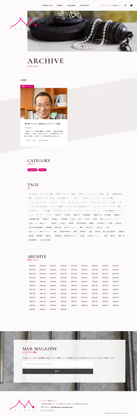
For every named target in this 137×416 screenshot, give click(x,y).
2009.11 (53, 309)
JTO (108, 194)
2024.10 (115, 266)
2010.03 (105, 305)
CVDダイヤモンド (62, 194)
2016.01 (116, 289)
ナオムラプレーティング (62, 211)
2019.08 (63, 281)
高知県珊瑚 (32, 240)
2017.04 (105, 285)
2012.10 (43, 301)
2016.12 (53, 289)
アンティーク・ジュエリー (38, 202)
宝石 (79, 219)
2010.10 (74, 305)
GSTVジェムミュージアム (88, 194)
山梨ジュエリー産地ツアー (38, 223)
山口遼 (94, 219)
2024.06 (53, 270)
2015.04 (63, 293)
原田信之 (55, 219)
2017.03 (115, 285)
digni (73, 194)
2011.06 (53, 305)
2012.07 (74, 301)
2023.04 (42, 274)
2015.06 (53, 293)
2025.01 (95, 266)
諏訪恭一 (49, 236)
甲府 (107, 227)
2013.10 (74, 297)
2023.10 (95, 270)
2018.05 (43, 285)
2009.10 (63, 309)
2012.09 (53, 301)
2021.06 (74, 277)
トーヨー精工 (45, 211)
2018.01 (74, 285)
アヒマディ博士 (108, 198)
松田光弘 (118, 223)
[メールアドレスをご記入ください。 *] (57, 364)
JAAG (102, 194)
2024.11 (105, 266)
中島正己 (58, 215)
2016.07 (84, 289)
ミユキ (31, 215)
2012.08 (63, 301)
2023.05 (32, 274)
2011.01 (63, 305)
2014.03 (43, 297)
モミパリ (39, 215)
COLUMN (71, 5)
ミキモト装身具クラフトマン (113, 211)
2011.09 (116, 301)
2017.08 (84, 285)
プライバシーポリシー (48, 410)
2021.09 (53, 277)
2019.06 (74, 281)
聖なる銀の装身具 (109, 231)
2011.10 (105, 301)
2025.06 (74, 266)
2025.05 (84, 266)
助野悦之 (46, 219)
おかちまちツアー (64, 198)
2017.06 (95, 285)
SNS (30, 198)
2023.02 (63, 274)
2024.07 (42, 270)
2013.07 (95, 297)
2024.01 (74, 270)
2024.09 (32, 270)
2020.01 (32, 281)
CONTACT (84, 5)
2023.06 (115, 270)
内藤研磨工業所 (34, 219)
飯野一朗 (121, 236)
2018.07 (115, 281)
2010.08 (84, 305)
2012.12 (32, 301)
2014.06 (32, 297)
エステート (54, 202)
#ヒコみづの (33, 194)
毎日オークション (70, 227)
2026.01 (43, 266)
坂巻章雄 (64, 219)
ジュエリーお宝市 (56, 206)
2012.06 (84, 301)
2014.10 (116, 293)
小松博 (28, 140)
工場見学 (53, 223)
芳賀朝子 (121, 231)
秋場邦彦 (83, 231)
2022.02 (32, 277)
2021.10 (43, 277)
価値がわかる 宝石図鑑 (102, 215)
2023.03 (53, 274)
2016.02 (105, 289)
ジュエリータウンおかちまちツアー (78, 206)
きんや (76, 198)
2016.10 (63, 289)
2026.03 (32, 266)
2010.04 (95, 305)
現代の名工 (90, 227)
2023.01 (74, 274)
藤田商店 (39, 236)
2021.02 (84, 277)
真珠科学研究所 (43, 140)
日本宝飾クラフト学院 (104, 223)
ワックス (49, 215)
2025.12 (53, 266)
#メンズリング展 (46, 194)
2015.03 (74, 293)
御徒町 (71, 223)
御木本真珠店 (81, 223)
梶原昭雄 (49, 227)
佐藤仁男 (77, 215)
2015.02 (84, 293)
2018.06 (32, 285)
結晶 (90, 231)
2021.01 (95, 277)
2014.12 (95, 293)
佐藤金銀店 (86, 215)
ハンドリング (78, 211)
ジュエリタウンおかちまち (38, 206)
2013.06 (105, 297)
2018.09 (105, 281)
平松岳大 (63, 223)
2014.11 (105, 293)
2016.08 (74, 289)
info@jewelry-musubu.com (62, 407)
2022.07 (105, 274)
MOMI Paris (117, 194)
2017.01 (43, 289)
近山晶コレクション (94, 236)
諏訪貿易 (58, 236)
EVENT (60, 5)
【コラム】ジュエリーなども (45, 198)
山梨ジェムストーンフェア (109, 219)
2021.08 (63, 277)
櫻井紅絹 (58, 227)
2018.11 (95, 281)
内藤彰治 (117, 215)
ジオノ (120, 202)
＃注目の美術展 (45, 240)
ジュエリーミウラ (100, 206)
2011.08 (32, 305)
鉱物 (106, 236)
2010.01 (32, 309)
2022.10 (84, 274)
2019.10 (43, 281)
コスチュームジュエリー (98, 202)
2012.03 (95, 301)
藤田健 (31, 236)
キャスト (84, 202)
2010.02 (115, 305)
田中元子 (100, 227)
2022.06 (115, 274)
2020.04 (105, 277)
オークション (73, 202)
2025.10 (63, 266)
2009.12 (43, 309)
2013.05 (115, 297)
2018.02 (63, 285)
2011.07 (43, 305)
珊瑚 (81, 227)
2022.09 (95, 274)
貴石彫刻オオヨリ (70, 236)
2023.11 (84, 270)
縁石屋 (97, 231)
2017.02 (32, 289)
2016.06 (95, 289)
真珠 (34, 140)
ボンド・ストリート (93, 211)
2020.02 (115, 277)
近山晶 (82, 236)
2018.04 (53, 285)
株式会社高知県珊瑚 (36, 227)
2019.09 (53, 281)
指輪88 (91, 223)
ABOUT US (47, 5)
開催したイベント (27, 86)
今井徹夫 (67, 215)
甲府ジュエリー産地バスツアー (39, 231)
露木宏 (113, 236)
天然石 (73, 219)
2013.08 (84, 297)
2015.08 (32, 293)
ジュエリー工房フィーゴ (117, 206)
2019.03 (84, 281)
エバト (63, 202)
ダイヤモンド (33, 211)
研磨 (75, 231)
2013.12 (53, 297)
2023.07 (105, 270)
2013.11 (63, 297)
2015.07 (43, 293)
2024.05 (63, 270)
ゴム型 (112, 202)
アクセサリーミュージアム (90, 198)
